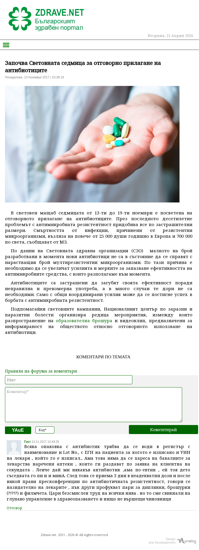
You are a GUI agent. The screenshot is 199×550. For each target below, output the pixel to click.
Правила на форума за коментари (41, 371)
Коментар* (93, 404)
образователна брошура (84, 320)
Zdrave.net (48, 535)
